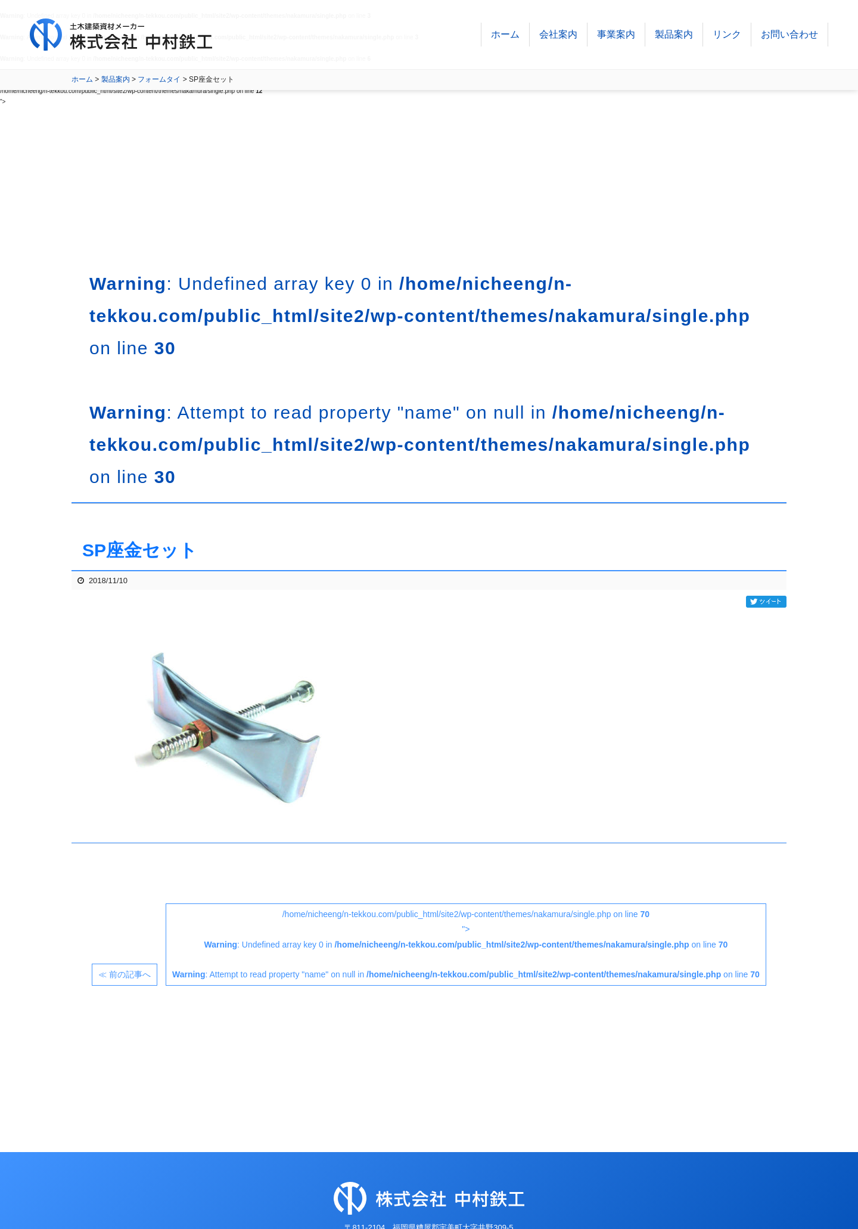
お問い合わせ (789, 35)
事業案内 (616, 35)
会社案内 (558, 35)
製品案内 (674, 35)
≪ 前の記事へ (124, 974)
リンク (727, 35)
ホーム (505, 35)
